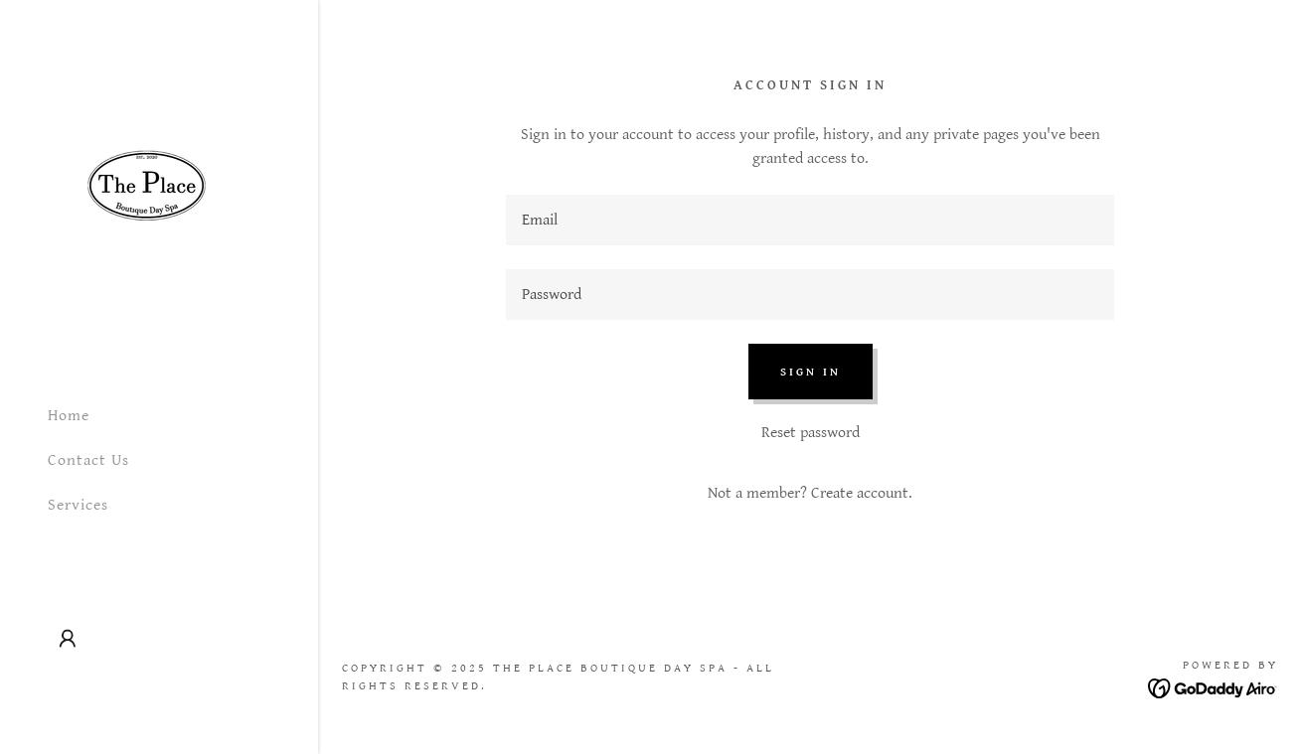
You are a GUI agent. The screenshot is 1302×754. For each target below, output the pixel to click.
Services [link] (78, 505)
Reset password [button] (810, 432)
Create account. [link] (861, 493)
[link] (147, 194)
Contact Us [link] (88, 460)
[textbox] (810, 220)
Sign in (810, 372)
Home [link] (68, 415)
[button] (67, 639)
